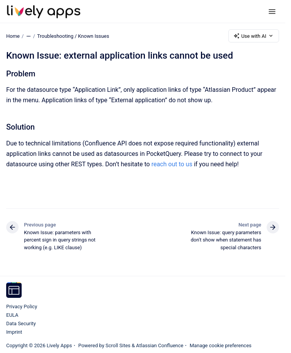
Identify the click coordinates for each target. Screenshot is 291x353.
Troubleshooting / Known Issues (73, 36)
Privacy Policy (21, 306)
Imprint (14, 332)
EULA (12, 315)
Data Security (21, 323)
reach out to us (171, 164)
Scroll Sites (118, 345)
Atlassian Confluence (159, 345)
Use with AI (253, 36)
